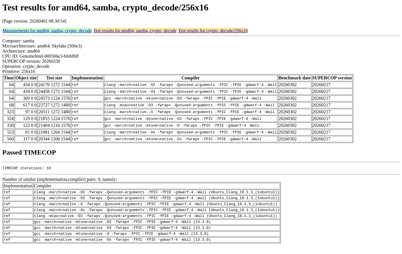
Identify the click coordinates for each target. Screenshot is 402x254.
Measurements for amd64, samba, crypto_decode (47, 30)
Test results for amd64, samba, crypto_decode (134, 30)
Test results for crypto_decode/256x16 (213, 30)
